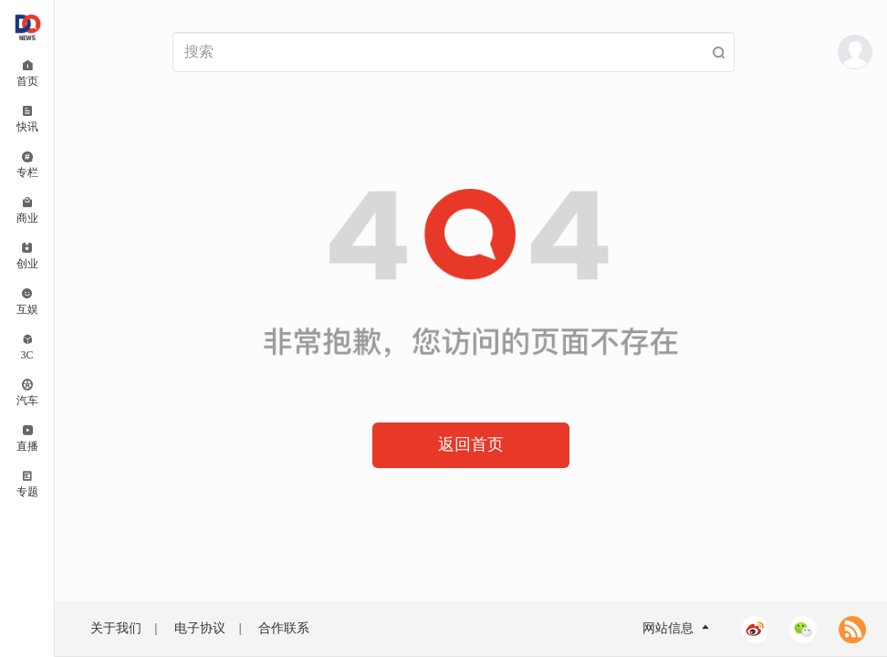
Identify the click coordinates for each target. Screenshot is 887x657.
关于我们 (115, 628)
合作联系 (283, 628)
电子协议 (199, 628)
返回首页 (471, 444)
